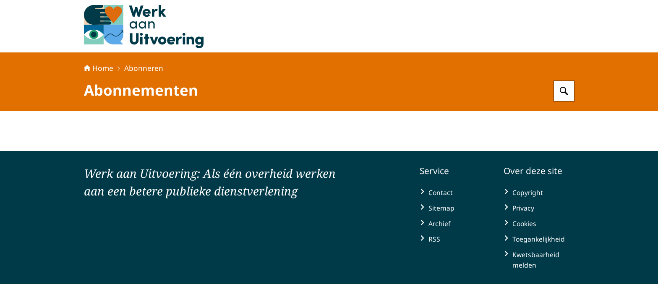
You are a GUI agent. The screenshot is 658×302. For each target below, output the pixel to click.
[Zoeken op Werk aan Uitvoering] (564, 91)
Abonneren (143, 68)
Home (98, 68)
